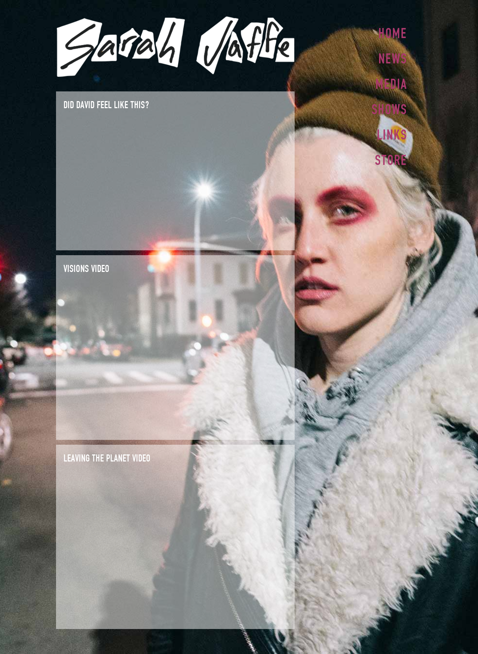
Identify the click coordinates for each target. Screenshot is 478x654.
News (392, 58)
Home (392, 33)
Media (391, 82)
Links (392, 131)
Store (391, 156)
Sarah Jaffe (175, 46)
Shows (389, 107)
